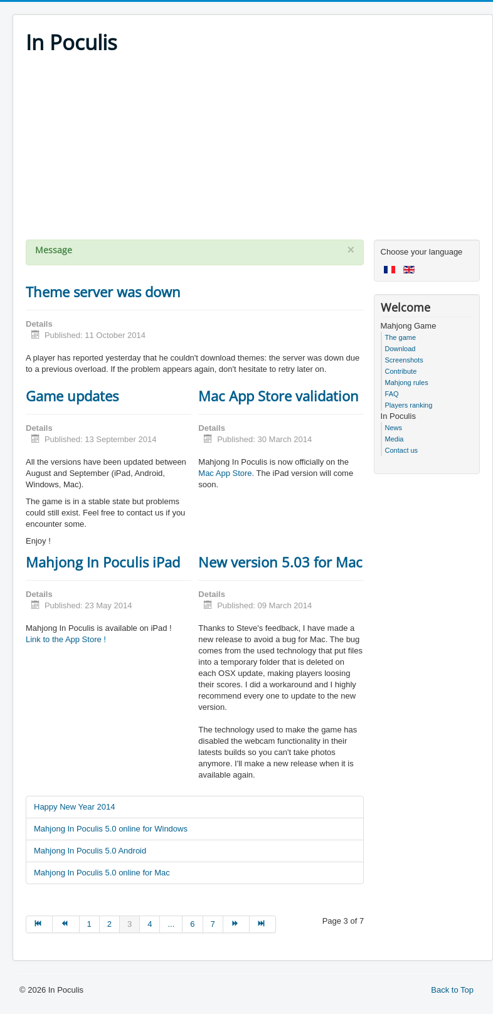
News (394, 427)
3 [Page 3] (129, 924)
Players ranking (409, 405)
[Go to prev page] (66, 924)
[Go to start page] (39, 924)
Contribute (401, 371)
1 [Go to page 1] (89, 924)
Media (394, 439)
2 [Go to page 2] (109, 924)
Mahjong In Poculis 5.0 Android (90, 850)
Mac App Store (225, 473)
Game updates (72, 395)
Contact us (401, 450)
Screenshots (404, 360)
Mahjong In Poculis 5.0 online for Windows (111, 828)
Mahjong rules (406, 382)
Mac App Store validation (278, 395)
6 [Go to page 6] (192, 924)
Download (400, 348)
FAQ (392, 394)
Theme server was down (103, 291)
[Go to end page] (263, 924)
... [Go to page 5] (170, 924)
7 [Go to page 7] (213, 924)
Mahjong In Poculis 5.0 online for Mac (102, 872)
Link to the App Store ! (66, 639)
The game (400, 337)
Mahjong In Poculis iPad (103, 561)
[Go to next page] (236, 924)
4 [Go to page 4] (149, 924)
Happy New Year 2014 (74, 806)
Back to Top (452, 990)
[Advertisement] (253, 152)
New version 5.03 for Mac (280, 561)
